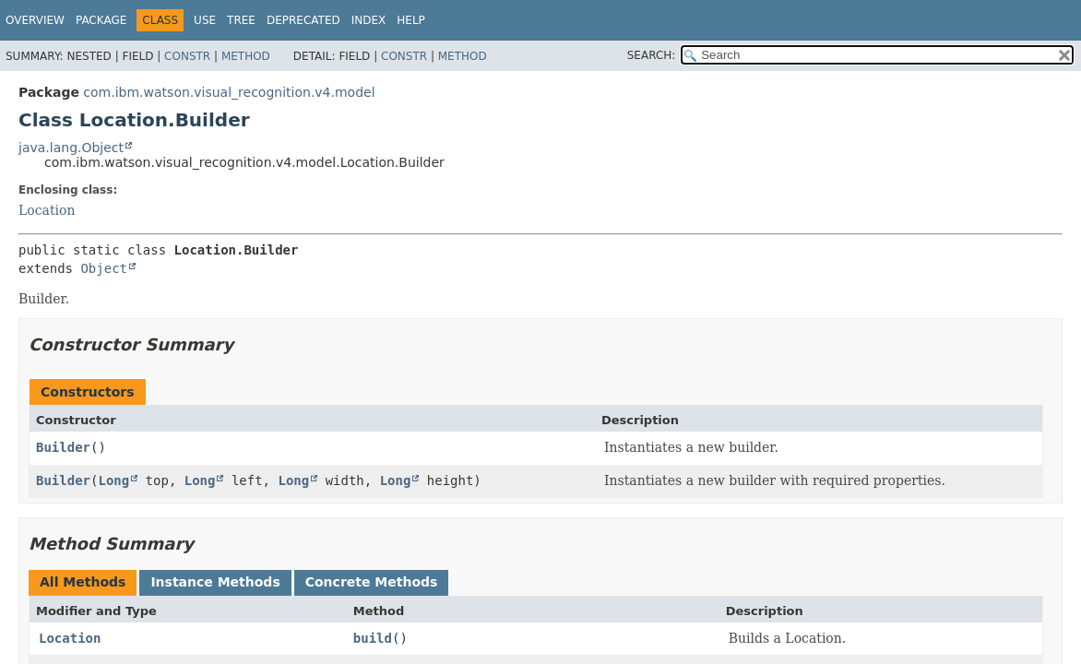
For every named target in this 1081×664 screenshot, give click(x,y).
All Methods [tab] (82, 582)
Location (46, 210)
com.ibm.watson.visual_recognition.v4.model (228, 92)
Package (101, 20)
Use (205, 20)
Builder (63, 447)
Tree (241, 20)
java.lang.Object (71, 147)
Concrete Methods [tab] (371, 582)
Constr (187, 56)
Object (103, 268)
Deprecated (303, 20)
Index (368, 20)
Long (113, 480)
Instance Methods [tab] (214, 582)
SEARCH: (651, 55)
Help (411, 20)
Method (245, 56)
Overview (35, 20)
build (372, 638)
